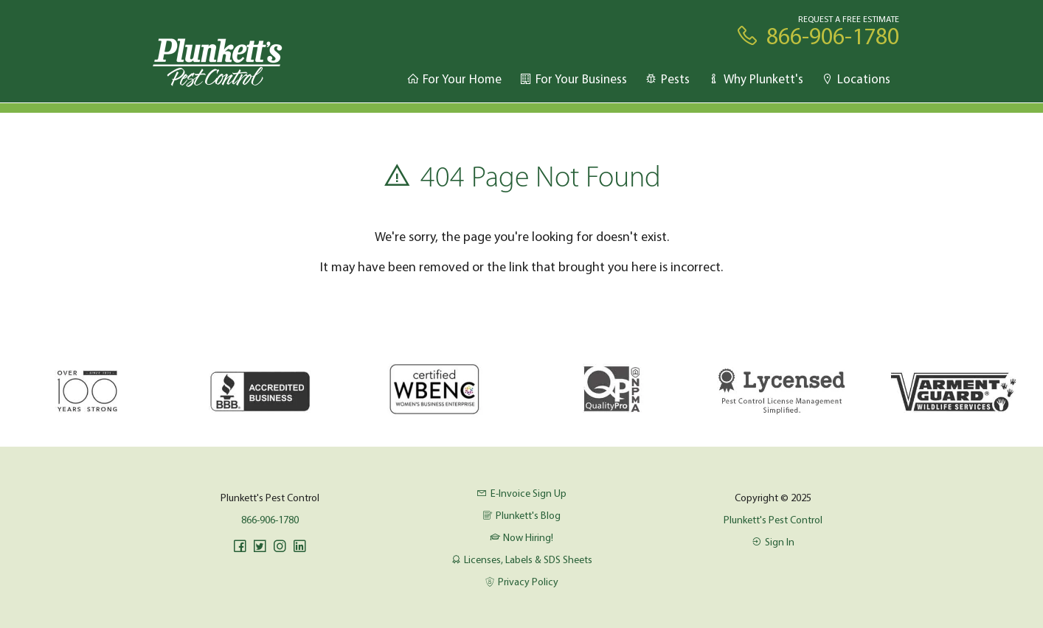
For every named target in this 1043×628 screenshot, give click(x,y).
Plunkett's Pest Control (773, 519)
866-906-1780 (270, 519)
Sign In (773, 541)
